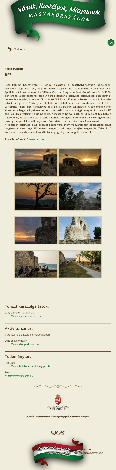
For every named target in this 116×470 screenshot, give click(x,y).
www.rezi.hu (36, 139)
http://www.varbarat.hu (19, 376)
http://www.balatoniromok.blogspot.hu (28, 366)
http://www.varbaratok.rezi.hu (23, 316)
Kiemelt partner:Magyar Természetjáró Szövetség (83, 451)
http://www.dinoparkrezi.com (22, 344)
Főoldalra (19, 49)
